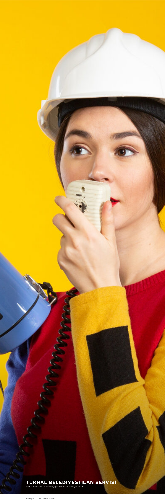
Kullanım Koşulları (47, 498)
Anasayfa (30, 498)
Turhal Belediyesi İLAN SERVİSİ (71, 482)
